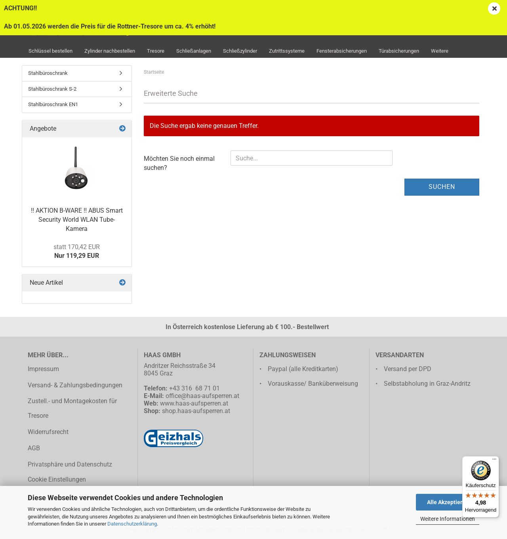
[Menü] (494, 461)
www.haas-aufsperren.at (194, 403)
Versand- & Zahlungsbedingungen (75, 385)
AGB (34, 448)
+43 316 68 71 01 (194, 388)
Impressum (43, 369)
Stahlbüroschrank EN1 (53, 104)
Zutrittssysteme (287, 51)
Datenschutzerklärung (132, 524)
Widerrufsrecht (48, 432)
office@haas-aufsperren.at (202, 396)
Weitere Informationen (447, 519)
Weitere (439, 51)
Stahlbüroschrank (48, 73)
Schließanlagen (193, 51)
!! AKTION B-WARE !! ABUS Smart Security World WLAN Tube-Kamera (77, 219)
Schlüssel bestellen (50, 51)
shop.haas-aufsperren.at (196, 411)
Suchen (442, 186)
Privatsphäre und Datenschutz (70, 464)
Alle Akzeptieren (448, 502)
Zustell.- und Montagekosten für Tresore (72, 408)
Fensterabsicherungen (341, 51)
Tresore (155, 51)
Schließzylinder (240, 51)
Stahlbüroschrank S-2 (52, 89)
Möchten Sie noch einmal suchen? (179, 163)
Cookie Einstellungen (57, 479)
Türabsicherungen (399, 51)
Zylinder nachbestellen (109, 51)
